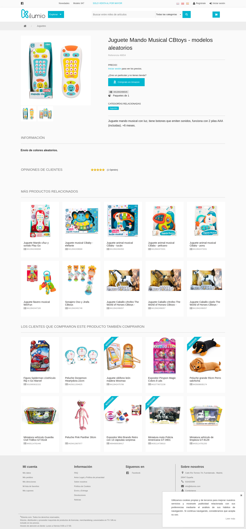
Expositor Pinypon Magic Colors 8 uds (162, 379)
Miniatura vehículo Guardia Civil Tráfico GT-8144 (39, 438)
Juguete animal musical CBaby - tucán (120, 244)
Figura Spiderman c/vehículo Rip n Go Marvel (39, 379)
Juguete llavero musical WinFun (37, 303)
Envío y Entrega (81, 491)
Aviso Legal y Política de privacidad (89, 477)
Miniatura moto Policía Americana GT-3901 (160, 438)
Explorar (53, 14)
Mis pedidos (28, 477)
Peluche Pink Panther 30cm (80, 437)
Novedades (64, 3)
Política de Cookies (82, 486)
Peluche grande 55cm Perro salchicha (205, 379)
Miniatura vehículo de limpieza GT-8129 (202, 438)
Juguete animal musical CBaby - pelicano (161, 244)
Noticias (77, 500)
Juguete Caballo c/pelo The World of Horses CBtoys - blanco (205, 305)
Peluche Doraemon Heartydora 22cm (76, 379)
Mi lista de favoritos (31, 486)
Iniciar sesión (114, 68)
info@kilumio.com (192, 486)
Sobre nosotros (80, 482)
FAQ (76, 473)
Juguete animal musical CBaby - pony (203, 244)
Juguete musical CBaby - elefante (79, 244)
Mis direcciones (29, 482)
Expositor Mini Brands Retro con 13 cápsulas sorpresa (122, 438)
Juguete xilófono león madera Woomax (118, 379)
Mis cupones (28, 491)
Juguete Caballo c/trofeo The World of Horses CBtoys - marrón (164, 305)
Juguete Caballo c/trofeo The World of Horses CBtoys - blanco (123, 305)
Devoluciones (80, 495)
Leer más (230, 518)
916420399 (190, 482)
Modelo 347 (78, 3)
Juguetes (41, 26)
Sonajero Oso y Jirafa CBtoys (77, 303)
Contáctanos (190, 491)
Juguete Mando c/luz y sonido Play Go (36, 244)
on (92, 169)
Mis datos (27, 473)
